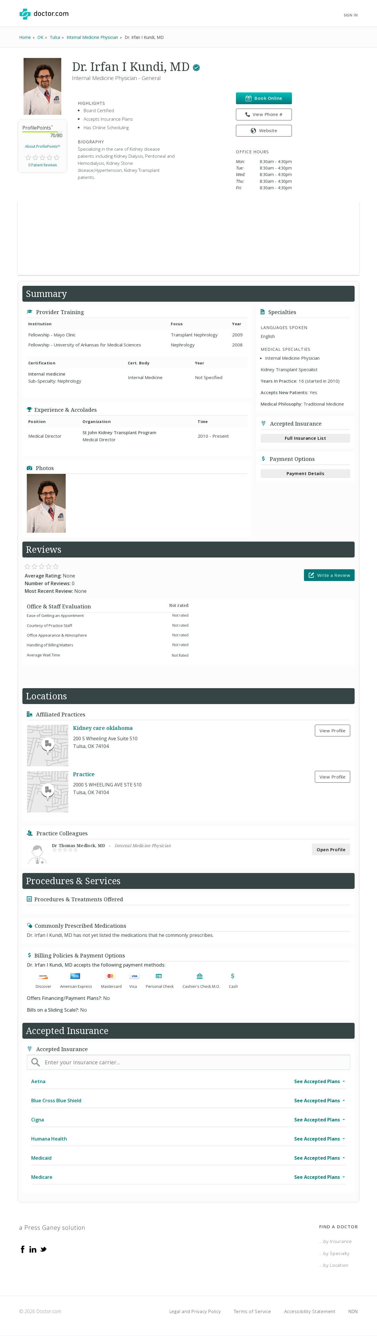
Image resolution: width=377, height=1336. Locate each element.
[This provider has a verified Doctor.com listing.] (196, 66)
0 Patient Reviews (42, 164)
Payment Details (306, 473)
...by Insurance (335, 1241)
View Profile (332, 730)
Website (264, 130)
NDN (353, 1311)
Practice (84, 774)
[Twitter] (43, 1249)
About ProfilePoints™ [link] (42, 146)
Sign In (351, 15)
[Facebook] (22, 1249)
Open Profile (331, 849)
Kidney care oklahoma (103, 727)
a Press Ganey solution (52, 1228)
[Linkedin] (33, 1249)
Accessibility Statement (309, 1311)
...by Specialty (334, 1253)
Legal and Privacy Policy (195, 1311)
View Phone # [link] (264, 114)
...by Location (334, 1265)
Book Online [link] (264, 98)
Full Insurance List (305, 438)
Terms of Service (252, 1311)
